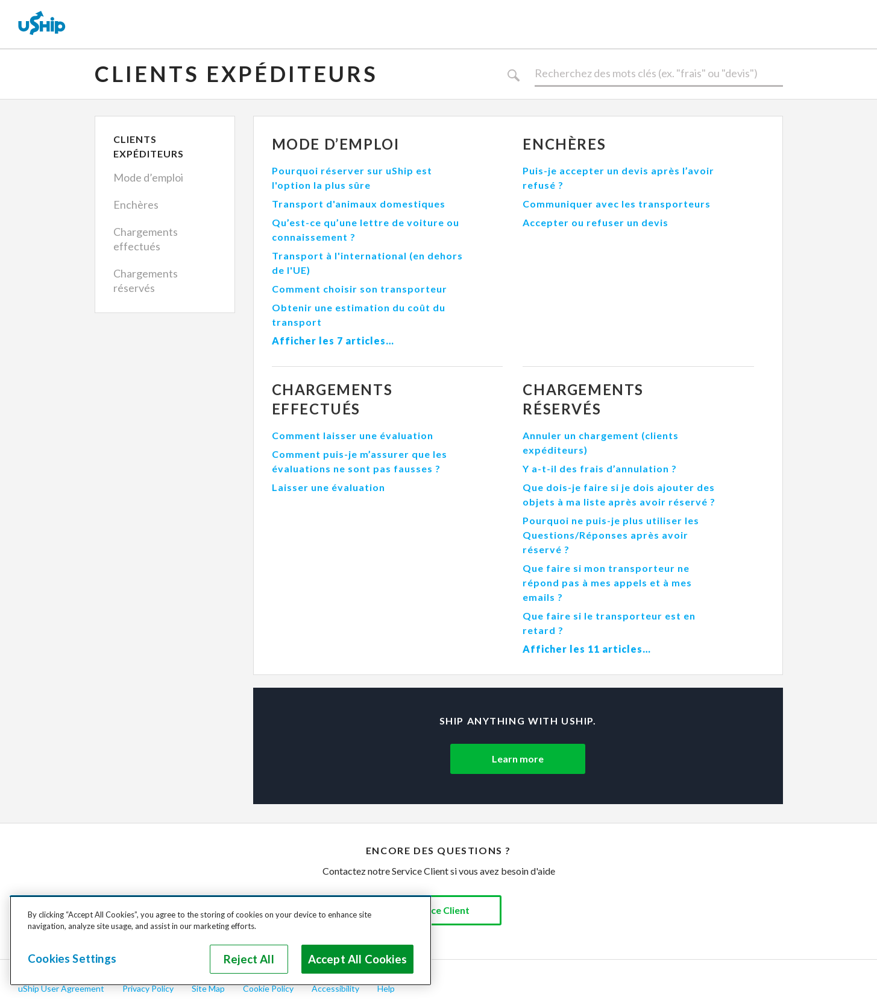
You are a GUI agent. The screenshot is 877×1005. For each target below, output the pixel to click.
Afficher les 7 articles (329, 340)
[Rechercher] (659, 73)
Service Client (439, 910)
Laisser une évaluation (328, 487)
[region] (221, 940)
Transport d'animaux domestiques (358, 203)
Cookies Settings (72, 958)
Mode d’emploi (148, 177)
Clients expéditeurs (236, 73)
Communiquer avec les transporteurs (617, 203)
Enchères (136, 204)
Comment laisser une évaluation (352, 435)
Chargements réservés (145, 280)
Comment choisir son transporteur (359, 288)
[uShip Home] (42, 24)
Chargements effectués (145, 239)
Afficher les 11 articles (583, 649)
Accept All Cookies (357, 959)
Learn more (518, 758)
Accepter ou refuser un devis (595, 222)
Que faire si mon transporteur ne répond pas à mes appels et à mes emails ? (607, 582)
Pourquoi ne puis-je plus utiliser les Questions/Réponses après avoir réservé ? (611, 535)
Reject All (249, 959)
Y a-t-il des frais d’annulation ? (600, 468)
